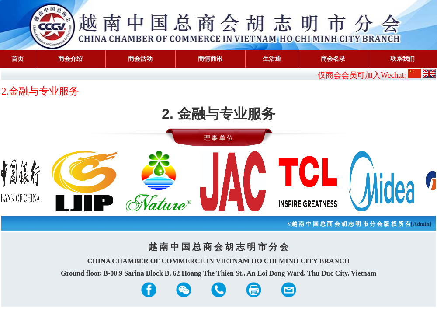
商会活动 (140, 59)
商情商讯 (210, 59)
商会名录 (333, 59)
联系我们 (402, 59)
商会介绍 (70, 59)
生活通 (272, 59)
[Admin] (421, 223)
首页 (17, 59)
